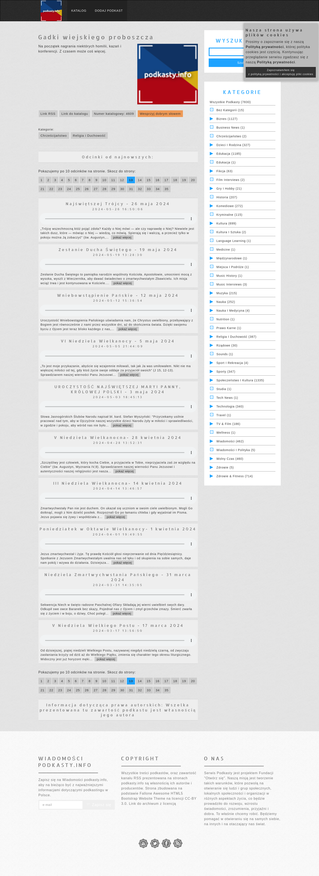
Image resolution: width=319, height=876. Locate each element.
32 (140, 189)
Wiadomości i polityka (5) (235, 450)
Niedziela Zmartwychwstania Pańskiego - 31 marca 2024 (117, 577)
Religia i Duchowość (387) (236, 336)
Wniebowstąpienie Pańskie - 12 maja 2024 (118, 295)
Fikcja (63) (224, 171)
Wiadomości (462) (230, 441)
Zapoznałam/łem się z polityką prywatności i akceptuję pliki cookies (280, 72)
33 (149, 189)
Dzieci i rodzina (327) (233, 145)
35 (166, 189)
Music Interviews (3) (231, 284)
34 (158, 189)
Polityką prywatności (265, 47)
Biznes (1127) (226, 119)
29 (113, 189)
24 (69, 189)
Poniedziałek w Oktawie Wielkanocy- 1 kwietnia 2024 (118, 528)
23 (60, 189)
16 (158, 180)
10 (104, 180)
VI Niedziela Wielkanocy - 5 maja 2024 (118, 340)
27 (96, 189)
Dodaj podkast (109, 10)
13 (131, 180)
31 (131, 189)
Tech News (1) (227, 397)
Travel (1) (223, 415)
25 (78, 189)
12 (122, 180)
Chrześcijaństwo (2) (231, 136)
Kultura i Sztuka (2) (231, 232)
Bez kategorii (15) (230, 110)
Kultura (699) (226, 223)
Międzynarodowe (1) (231, 258)
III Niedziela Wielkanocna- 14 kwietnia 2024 (118, 483)
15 (149, 180)
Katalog (78, 10)
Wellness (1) (225, 432)
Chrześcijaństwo (54, 135)
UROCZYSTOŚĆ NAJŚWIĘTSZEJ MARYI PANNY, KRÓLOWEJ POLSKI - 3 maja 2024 (117, 389)
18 (175, 180)
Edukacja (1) (226, 162)
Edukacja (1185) (228, 153)
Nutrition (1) (225, 319)
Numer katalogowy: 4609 (114, 113)
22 (51, 189)
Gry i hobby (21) (229, 188)
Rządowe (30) (226, 345)
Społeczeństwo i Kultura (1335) (240, 380)
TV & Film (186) (228, 424)
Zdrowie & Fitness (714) (234, 476)
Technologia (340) (230, 406)
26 (87, 189)
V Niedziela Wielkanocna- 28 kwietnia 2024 (118, 437)
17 (166, 180)
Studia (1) (223, 389)
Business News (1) (230, 127)
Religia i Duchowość (89, 135)
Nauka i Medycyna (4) (233, 310)
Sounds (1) (224, 354)
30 (122, 189)
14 (140, 180)
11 (113, 180)
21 (43, 189)
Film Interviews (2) (230, 180)
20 (193, 180)
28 (104, 189)
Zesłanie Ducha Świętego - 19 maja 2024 (117, 249)
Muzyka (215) (226, 293)
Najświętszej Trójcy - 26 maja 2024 (118, 203)
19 (184, 180)
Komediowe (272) (229, 206)
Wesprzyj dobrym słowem (160, 113)
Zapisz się (98, 805)
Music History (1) (229, 275)
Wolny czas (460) (229, 458)
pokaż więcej (122, 237)
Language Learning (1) (233, 241)
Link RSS (48, 113)
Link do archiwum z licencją (152, 803)
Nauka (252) (225, 302)
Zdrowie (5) (225, 467)
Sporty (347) (225, 371)
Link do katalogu (74, 113)
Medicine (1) (225, 249)
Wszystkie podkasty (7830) (230, 102)
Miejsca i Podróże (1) (232, 267)
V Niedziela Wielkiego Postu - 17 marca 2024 (118, 625)
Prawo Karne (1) (228, 328)
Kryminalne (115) (229, 214)
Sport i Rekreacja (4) (232, 363)
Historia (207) (226, 197)
